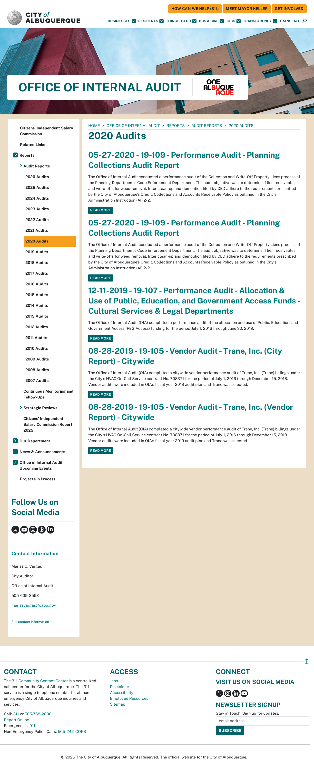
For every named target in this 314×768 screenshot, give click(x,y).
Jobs (233, 21)
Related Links (32, 144)
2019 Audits (36, 252)
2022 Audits (37, 219)
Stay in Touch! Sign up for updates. (247, 713)
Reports (176, 125)
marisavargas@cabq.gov (33, 605)
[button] (289, 21)
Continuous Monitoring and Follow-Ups (48, 394)
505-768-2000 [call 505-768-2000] (38, 714)
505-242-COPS (72, 731)
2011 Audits (36, 337)
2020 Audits (37, 241)
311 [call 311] (16, 714)
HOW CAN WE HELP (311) (195, 8)
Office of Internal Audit (133, 125)
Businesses (122, 21)
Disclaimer (119, 686)
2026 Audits (37, 177)
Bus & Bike (211, 21)
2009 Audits (37, 359)
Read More (100, 210)
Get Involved (289, 8)
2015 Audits (36, 294)
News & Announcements (42, 451)
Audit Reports (206, 125)
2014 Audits (36, 305)
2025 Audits (37, 187)
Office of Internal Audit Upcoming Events (41, 465)
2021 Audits (36, 230)
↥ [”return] (307, 661)
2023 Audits (37, 209)
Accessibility (121, 692)
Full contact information (30, 622)
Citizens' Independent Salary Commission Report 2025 (47, 424)
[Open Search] (305, 21)
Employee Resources (129, 698)
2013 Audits (36, 316)
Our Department (35, 441)
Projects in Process (37, 479)
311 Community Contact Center (40, 681)
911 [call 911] (32, 725)
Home (94, 125)
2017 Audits (36, 273)
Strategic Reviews (40, 408)
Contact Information (35, 553)
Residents (151, 21)
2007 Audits (37, 380)
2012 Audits (36, 327)
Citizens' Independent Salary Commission (46, 131)
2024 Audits (37, 198)
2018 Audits (36, 262)
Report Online (16, 720)
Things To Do (181, 21)
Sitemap (117, 704)
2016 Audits (36, 284)
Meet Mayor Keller (247, 8)
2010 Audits (36, 348)
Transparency (260, 21)
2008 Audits (37, 370)
